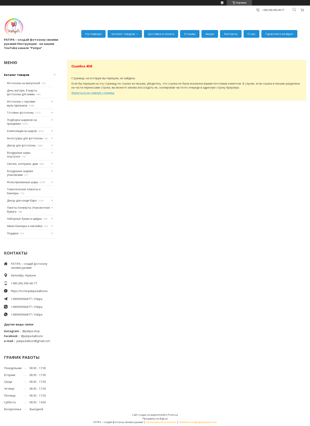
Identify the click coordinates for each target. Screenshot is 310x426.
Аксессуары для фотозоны (25, 138)
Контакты (231, 34)
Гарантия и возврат (279, 34)
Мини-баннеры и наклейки (24, 226)
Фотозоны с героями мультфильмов (21, 103)
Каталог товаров (123, 34)
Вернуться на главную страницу (92, 93)
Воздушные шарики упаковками (20, 173)
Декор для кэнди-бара (22, 200)
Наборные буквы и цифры (24, 219)
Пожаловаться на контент (161, 422)
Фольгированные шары (22, 182)
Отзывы (190, 34)
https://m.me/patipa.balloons (29, 291)
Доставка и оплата (161, 34)
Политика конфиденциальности (198, 422)
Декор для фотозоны (21, 145)
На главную (93, 34)
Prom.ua (173, 415)
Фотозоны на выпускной (23, 83)
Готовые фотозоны (20, 112)
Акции (209, 34)
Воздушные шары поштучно (18, 154)
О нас (251, 34)
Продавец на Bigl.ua (155, 418)
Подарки (12, 233)
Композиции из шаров (22, 131)
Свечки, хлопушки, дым (22, 164)
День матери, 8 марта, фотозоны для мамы (22, 92)
